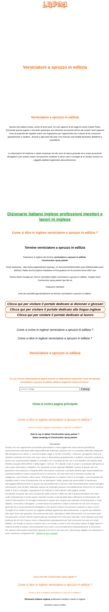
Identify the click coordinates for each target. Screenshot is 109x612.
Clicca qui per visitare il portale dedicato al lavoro (55, 315)
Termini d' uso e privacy (47, 533)
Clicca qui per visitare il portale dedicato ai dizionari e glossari (55, 304)
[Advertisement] (55, 31)
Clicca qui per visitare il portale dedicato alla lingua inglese (55, 309)
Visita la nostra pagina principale (55, 404)
